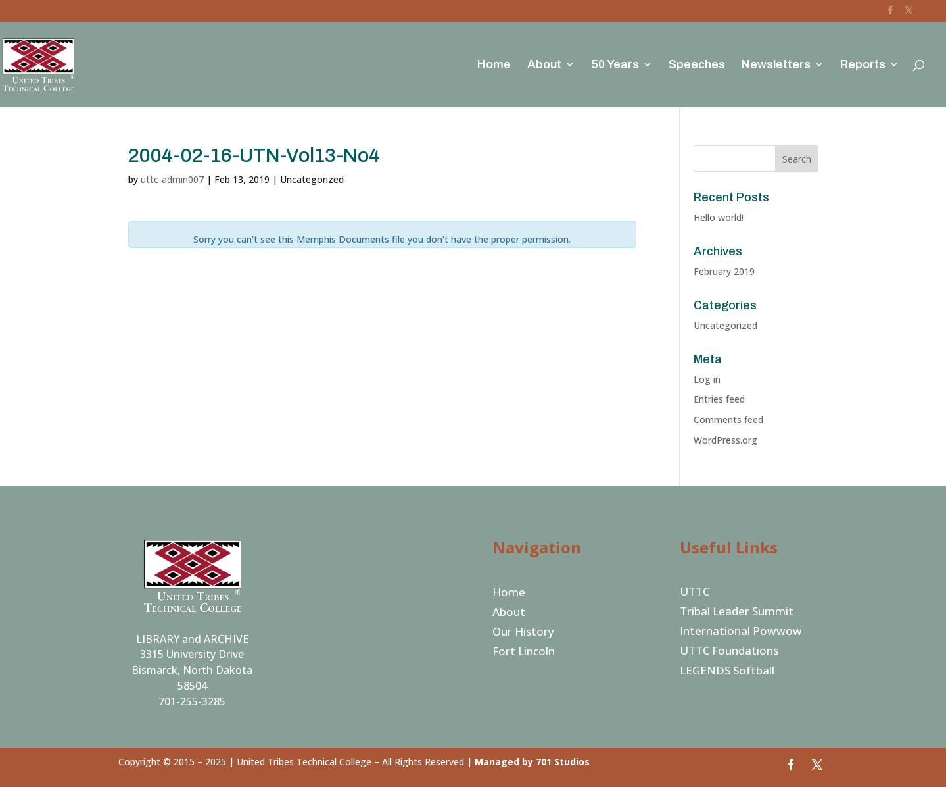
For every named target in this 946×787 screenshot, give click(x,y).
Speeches (697, 65)
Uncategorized (725, 325)
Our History (523, 633)
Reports (863, 65)
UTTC (694, 593)
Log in (707, 379)
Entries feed (719, 399)
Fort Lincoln (523, 653)
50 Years (615, 65)
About (544, 65)
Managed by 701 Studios (532, 761)
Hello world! (719, 217)
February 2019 (724, 271)
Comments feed (728, 419)
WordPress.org (725, 440)
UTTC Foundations (729, 652)
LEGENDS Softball (727, 672)
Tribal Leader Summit (736, 613)
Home (494, 65)
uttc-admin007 (172, 179)
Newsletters (776, 65)
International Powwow (741, 632)
